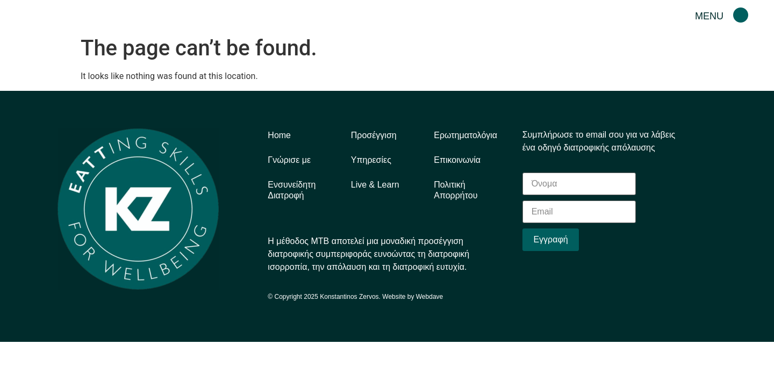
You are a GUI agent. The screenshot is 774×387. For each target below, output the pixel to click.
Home (279, 135)
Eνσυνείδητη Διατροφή (292, 190)
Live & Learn (375, 184)
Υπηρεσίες (371, 159)
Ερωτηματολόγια (465, 135)
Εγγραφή (550, 239)
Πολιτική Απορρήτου (455, 190)
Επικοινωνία (457, 159)
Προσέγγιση (374, 135)
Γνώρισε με (289, 159)
